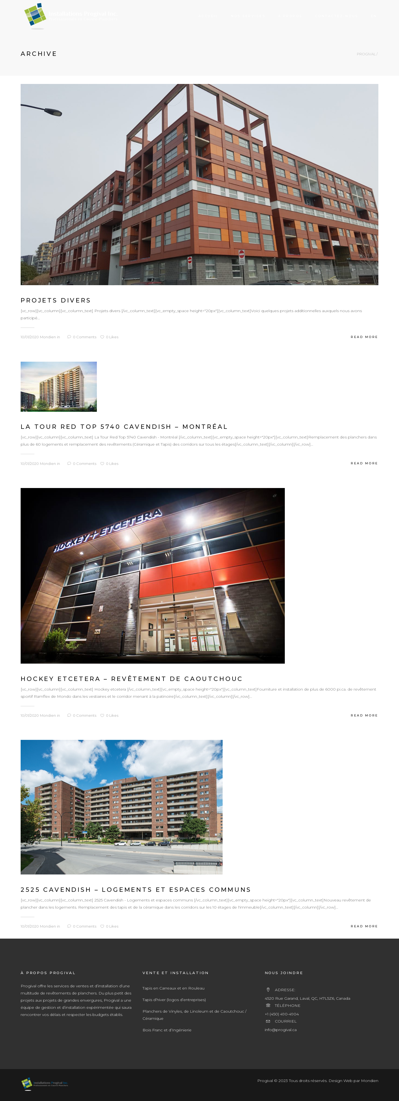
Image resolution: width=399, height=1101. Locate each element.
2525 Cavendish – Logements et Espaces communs (136, 889)
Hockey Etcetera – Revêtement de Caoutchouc (132, 679)
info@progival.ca (281, 1029)
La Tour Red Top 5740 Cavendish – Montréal (124, 426)
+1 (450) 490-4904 (282, 1014)
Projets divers (56, 300)
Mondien (48, 337)
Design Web (340, 1080)
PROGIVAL (366, 54)
